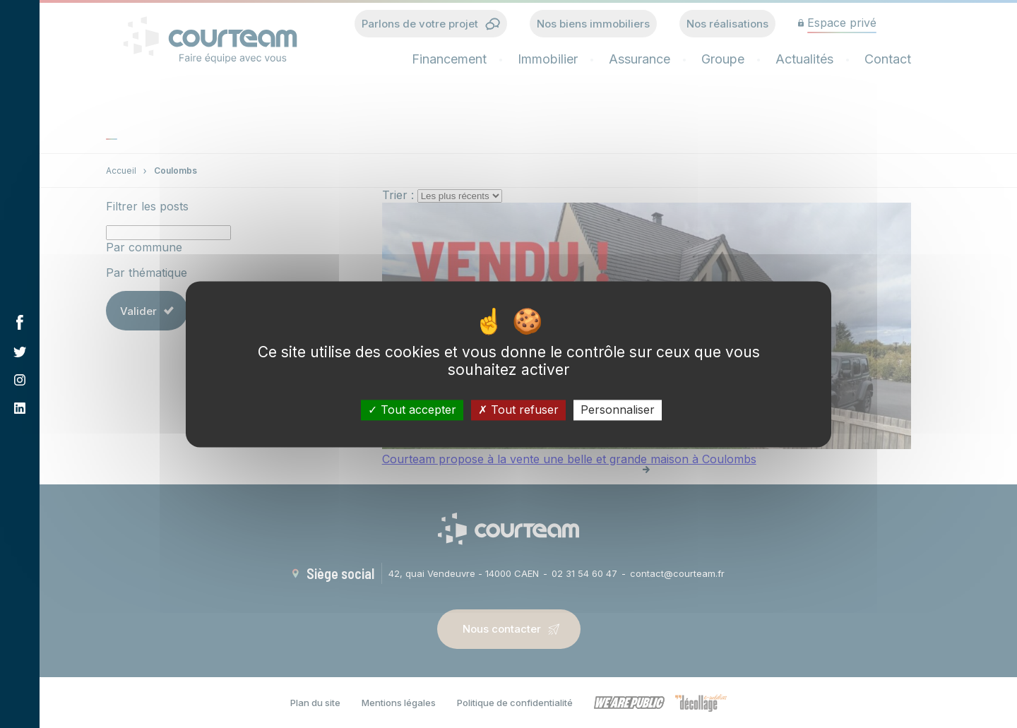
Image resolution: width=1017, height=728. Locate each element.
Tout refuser (518, 409)
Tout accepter (412, 409)
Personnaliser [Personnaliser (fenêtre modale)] (618, 409)
